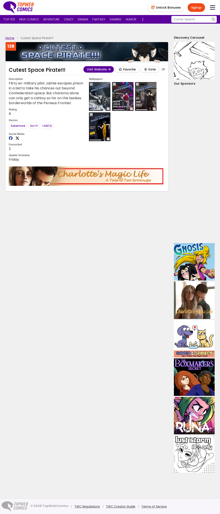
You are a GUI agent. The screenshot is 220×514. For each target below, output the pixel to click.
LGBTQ (47, 126)
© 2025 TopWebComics (49, 506)
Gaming (115, 19)
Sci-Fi (34, 126)
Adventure (51, 19)
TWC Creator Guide (120, 506)
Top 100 (9, 19)
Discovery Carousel (189, 37)
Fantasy (98, 19)
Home (9, 38)
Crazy (69, 19)
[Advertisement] (194, 164)
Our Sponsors (184, 83)
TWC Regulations (87, 506)
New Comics (29, 19)
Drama (83, 19)
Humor (131, 19)
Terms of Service (154, 506)
